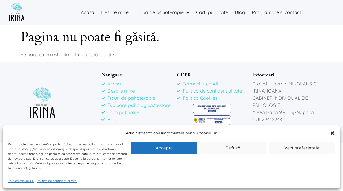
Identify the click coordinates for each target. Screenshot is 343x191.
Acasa (87, 12)
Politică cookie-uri (21, 181)
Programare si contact (276, 12)
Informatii (264, 75)
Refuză (233, 147)
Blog (240, 12)
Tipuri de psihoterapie (162, 12)
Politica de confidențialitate (57, 181)
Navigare (111, 75)
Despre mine (115, 12)
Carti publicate (212, 12)
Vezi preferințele (302, 147)
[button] (332, 133)
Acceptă (164, 147)
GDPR (184, 75)
